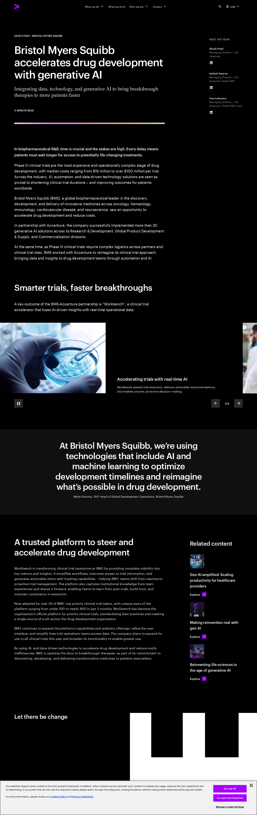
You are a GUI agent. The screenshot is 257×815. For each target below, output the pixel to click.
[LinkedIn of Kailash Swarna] (211, 87)
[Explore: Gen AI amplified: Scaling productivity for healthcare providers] (198, 594)
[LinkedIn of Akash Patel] (211, 63)
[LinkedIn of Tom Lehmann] (211, 112)
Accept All (230, 789)
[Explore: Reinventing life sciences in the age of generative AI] (198, 678)
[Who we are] (139, 6)
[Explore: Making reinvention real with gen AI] (198, 636)
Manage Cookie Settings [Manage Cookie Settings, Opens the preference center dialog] (230, 807)
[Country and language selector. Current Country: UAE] (233, 6)
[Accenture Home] (25, 6)
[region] (128, 798)
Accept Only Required (230, 798)
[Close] (251, 785)
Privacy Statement (82, 797)
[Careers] (159, 6)
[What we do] (94, 6)
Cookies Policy (58, 797)
